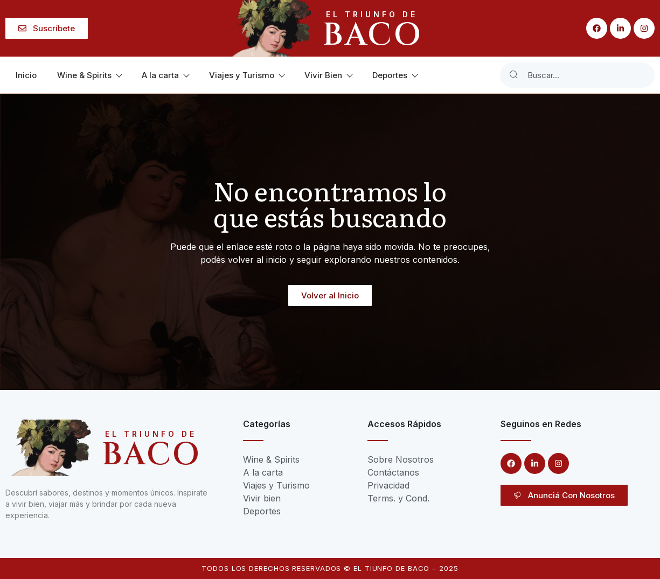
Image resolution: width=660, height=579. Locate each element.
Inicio (26, 75)
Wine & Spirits (89, 75)
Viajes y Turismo (246, 75)
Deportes (394, 75)
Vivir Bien (328, 75)
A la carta (165, 75)
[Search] (513, 75)
